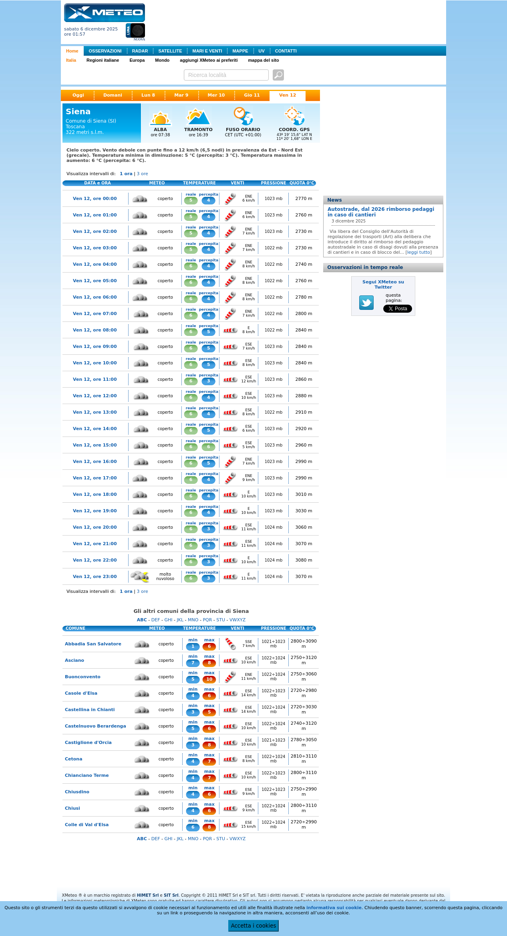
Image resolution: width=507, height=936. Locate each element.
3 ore (142, 173)
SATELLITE (170, 51)
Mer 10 (216, 95)
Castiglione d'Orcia (88, 742)
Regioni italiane (103, 60)
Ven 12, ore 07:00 (95, 313)
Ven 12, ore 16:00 (95, 461)
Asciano (74, 660)
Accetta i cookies (253, 926)
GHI (168, 620)
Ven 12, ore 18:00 (95, 494)
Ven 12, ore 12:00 (95, 395)
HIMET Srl (148, 895)
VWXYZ (237, 620)
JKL (180, 620)
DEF (155, 620)
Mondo (162, 60)
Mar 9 (181, 95)
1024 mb (274, 527)
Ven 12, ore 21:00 (95, 543)
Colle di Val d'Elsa (87, 824)
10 (209, 679)
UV (262, 51)
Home (72, 51)
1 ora (126, 173)
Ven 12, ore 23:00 (95, 576)
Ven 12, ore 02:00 (95, 231)
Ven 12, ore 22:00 (95, 560)
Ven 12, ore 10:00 (95, 363)
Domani (112, 95)
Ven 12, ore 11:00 (95, 379)
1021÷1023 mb (273, 643)
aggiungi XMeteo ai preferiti (208, 60)
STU (220, 620)
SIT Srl (171, 895)
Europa (137, 60)
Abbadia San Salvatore (93, 644)
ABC (142, 620)
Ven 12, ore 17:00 (95, 478)
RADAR (140, 51)
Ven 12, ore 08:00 (95, 330)
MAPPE (240, 51)
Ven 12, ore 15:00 (95, 445)
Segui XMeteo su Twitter (383, 284)
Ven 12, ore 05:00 (95, 280)
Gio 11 (252, 95)
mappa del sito (263, 60)
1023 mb (274, 198)
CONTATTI (286, 51)
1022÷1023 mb (273, 693)
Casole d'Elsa (81, 693)
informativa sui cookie (334, 907)
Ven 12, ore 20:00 (95, 527)
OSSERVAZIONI (105, 51)
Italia (71, 60)
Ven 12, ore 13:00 (95, 412)
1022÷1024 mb (273, 660)
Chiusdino (77, 791)
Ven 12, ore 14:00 (95, 428)
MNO (193, 620)
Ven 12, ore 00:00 (95, 198)
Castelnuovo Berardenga (95, 726)
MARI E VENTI (207, 51)
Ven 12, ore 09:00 (95, 346)
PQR (207, 620)
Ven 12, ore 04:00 (95, 264)
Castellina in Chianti (90, 709)
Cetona (73, 759)
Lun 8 (148, 95)
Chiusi (72, 808)
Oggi (78, 95)
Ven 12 (287, 95)
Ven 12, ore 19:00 (95, 510)
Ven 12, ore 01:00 (95, 215)
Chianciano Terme (87, 775)
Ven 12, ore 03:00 (95, 248)
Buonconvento (83, 676)
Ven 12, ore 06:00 (95, 297)
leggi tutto (418, 252)
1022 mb (274, 248)
